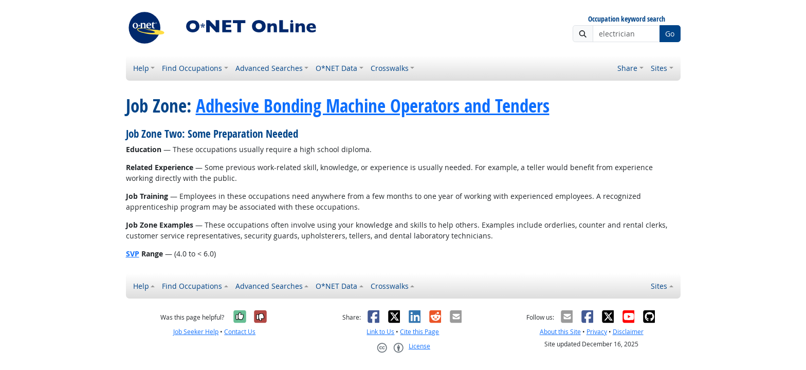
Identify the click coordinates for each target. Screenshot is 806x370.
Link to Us (380, 331)
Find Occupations (192, 68)
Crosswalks (390, 68)
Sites (659, 68)
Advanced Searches (269, 68)
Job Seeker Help (195, 331)
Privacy (597, 331)
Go (669, 34)
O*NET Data (336, 68)
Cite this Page (419, 331)
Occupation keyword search (626, 19)
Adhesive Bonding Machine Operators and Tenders (372, 106)
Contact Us (239, 331)
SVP (132, 253)
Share (627, 68)
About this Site (560, 331)
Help (141, 68)
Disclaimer (628, 331)
